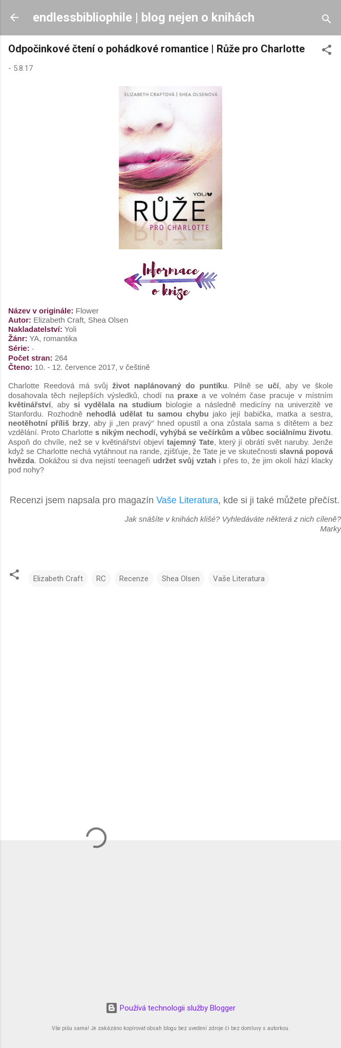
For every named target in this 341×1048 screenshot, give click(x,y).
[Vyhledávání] (327, 20)
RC (101, 578)
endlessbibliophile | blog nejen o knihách (143, 17)
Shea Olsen (181, 578)
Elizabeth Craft (58, 578)
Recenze (133, 578)
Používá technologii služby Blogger (170, 1008)
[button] (327, 52)
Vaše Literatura (187, 500)
